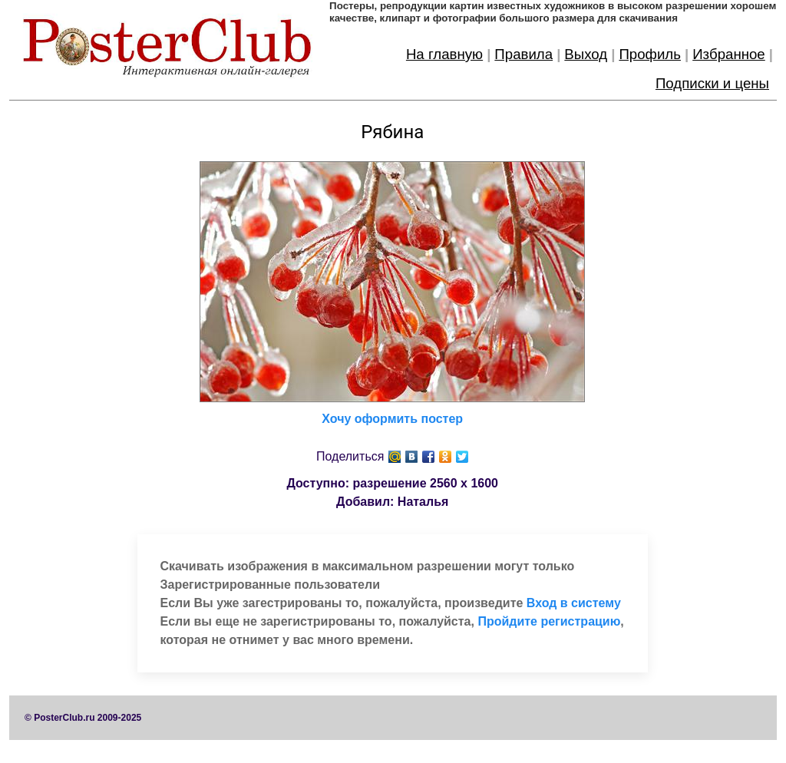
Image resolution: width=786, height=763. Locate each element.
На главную (444, 54)
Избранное (728, 54)
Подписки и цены (712, 83)
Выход (585, 54)
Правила (523, 54)
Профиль (650, 54)
